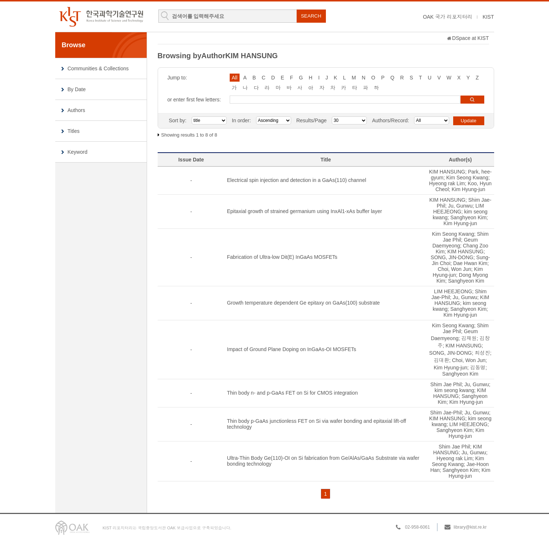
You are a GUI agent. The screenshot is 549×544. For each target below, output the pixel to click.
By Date (77, 89)
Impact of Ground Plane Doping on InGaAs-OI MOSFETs (291, 349)
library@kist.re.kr (470, 527)
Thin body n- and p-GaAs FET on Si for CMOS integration (292, 393)
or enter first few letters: (194, 100)
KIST (488, 17)
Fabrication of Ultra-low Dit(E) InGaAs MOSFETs (282, 257)
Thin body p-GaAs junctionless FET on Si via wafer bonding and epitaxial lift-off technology (316, 424)
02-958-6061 (417, 527)
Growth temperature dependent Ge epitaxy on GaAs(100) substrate (303, 303)
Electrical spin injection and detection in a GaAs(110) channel (296, 180)
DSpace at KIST (470, 38)
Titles (74, 131)
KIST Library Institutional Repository (101, 17)
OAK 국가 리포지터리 (447, 17)
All (235, 78)
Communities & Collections (98, 68)
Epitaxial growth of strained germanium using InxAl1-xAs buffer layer (304, 211)
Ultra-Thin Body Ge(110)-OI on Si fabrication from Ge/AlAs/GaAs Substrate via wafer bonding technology (323, 461)
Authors (76, 110)
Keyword (77, 152)
